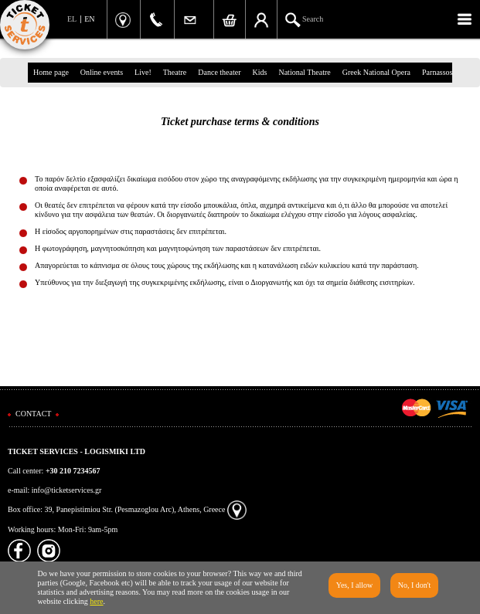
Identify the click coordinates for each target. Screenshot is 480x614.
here (96, 601)
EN (89, 19)
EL (72, 19)
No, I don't (414, 585)
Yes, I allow (354, 585)
